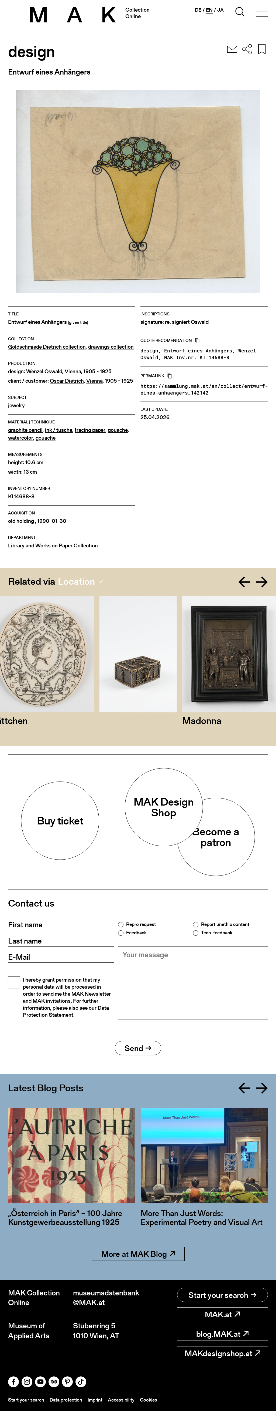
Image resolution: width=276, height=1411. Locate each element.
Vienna (73, 371)
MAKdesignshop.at (222, 1353)
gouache (118, 430)
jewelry (16, 405)
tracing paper (90, 430)
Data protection (66, 1399)
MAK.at (222, 1314)
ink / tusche (58, 430)
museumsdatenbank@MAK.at (105, 1298)
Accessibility (121, 1399)
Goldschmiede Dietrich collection (47, 347)
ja (220, 10)
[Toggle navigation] (262, 13)
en (209, 10)
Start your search (222, 1295)
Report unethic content (225, 924)
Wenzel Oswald (44, 371)
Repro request (141, 924)
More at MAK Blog (138, 1254)
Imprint (95, 1399)
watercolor (20, 438)
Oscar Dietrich (67, 381)
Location (76, 581)
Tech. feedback (216, 932)
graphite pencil (25, 430)
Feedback (136, 932)
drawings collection (111, 347)
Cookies (148, 1399)
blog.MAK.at (222, 1333)
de (198, 10)
